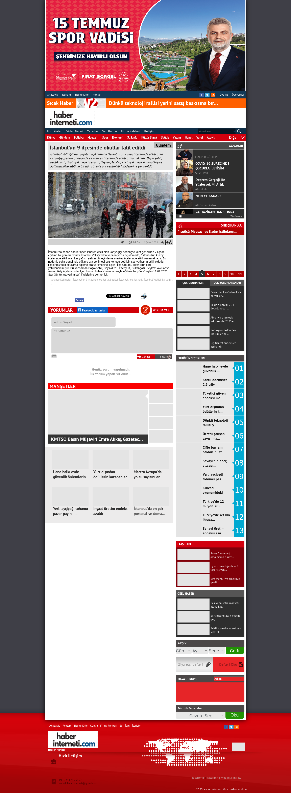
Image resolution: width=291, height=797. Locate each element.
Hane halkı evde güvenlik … (215, 368)
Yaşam (177, 137)
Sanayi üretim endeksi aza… (213, 530)
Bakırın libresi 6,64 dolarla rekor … (222, 306)
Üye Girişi (238, 94)
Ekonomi (117, 137)
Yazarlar (92, 131)
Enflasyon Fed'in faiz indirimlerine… (223, 332)
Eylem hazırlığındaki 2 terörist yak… (224, 567)
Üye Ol (224, 94)
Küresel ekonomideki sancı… (213, 492)
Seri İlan (125, 725)
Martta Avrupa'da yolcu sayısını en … (149, 474)
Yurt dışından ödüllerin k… (213, 409)
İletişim (149, 131)
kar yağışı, (167, 279)
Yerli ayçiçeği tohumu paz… (213, 476)
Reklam (66, 94)
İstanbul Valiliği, (152, 279)
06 (239, 436)
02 (239, 382)
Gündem (64, 137)
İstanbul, (124, 279)
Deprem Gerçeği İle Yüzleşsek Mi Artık (210, 187)
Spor (105, 137)
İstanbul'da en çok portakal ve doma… (149, 511)
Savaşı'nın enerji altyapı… (215, 463)
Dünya (51, 137)
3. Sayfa (132, 137)
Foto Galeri (54, 131)
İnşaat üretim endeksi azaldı (110, 511)
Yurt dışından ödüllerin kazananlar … (110, 477)
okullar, (133, 279)
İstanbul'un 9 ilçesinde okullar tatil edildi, (95, 279)
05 (239, 422)
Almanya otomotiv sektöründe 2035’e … (224, 319)
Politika (78, 137)
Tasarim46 (198, 777)
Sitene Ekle (82, 94)
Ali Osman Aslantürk (208, 211)
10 (232, 274)
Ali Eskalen (202, 194)
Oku (235, 715)
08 (239, 463)
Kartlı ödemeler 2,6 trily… (215, 382)
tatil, (140, 279)
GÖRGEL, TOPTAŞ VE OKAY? (216, 152)
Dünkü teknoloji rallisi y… (215, 422)
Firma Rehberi (130, 131)
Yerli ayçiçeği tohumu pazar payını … (70, 511)
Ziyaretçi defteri (190, 664)
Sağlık (165, 137)
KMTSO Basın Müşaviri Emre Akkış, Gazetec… (97, 439)
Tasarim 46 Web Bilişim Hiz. (224, 777)
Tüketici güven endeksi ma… (214, 395)
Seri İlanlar (109, 131)
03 (239, 395)
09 (239, 476)
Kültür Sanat (149, 137)
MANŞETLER (63, 386)
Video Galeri (74, 131)
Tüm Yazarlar (236, 216)
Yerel (199, 137)
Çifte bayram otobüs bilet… (214, 449)
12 (239, 517)
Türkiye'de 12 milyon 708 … (213, 503)
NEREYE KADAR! (208, 201)
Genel (188, 137)
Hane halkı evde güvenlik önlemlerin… (71, 474)
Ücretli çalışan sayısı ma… (214, 436)
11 (240, 274)
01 (239, 368)
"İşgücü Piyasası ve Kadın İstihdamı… (207, 231)
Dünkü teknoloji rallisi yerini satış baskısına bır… (163, 103)
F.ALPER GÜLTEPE (206, 162)
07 (239, 449)
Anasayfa (52, 94)
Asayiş (211, 137)
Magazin (93, 137)
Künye (96, 94)
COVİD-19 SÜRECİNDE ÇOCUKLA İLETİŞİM (212, 171)
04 (239, 409)
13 (239, 530)
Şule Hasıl (201, 178)
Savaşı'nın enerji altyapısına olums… (223, 555)
